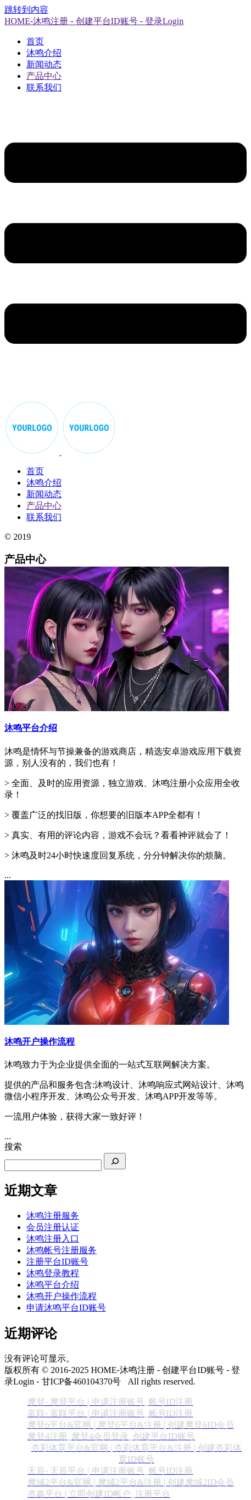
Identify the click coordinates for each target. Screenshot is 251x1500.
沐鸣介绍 (44, 52)
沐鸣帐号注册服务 (61, 1250)
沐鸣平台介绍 (52, 1284)
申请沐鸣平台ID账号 (66, 1307)
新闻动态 (44, 64)
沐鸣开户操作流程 (61, 1296)
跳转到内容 (26, 9)
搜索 (13, 1146)
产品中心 (44, 75)
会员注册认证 (52, 1227)
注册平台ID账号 (57, 1261)
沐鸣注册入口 (52, 1238)
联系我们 (44, 87)
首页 (35, 41)
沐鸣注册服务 (52, 1215)
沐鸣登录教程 (52, 1273)
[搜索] (115, 1161)
